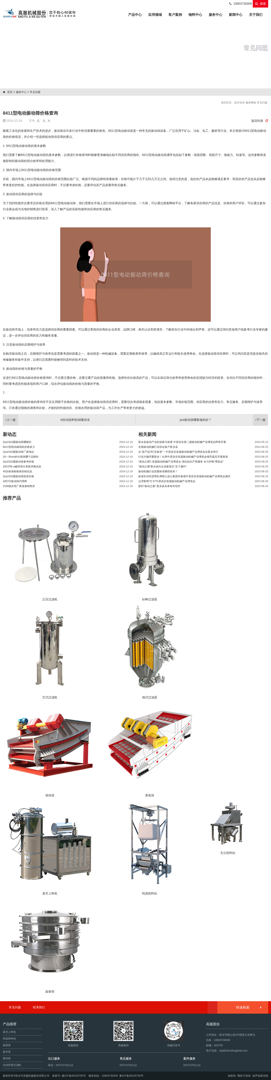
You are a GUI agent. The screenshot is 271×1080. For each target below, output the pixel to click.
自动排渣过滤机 (12, 1064)
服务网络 (251, 102)
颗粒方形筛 (244, 1075)
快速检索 (248, 1007)
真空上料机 (9, 1031)
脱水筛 (7, 1051)
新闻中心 (235, 15)
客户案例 (175, 15)
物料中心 (195, 15)
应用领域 (155, 15)
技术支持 (239, 102)
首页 (9, 92)
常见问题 (35, 92)
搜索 (260, 3)
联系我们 (39, 1007)
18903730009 (240, 3)
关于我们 (256, 15)
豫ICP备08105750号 (74, 1075)
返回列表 (259, 120)
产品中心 (136, 14)
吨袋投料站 (9, 1038)
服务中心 (215, 15)
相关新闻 (147, 434)
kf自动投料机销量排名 (46, 420)
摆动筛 (7, 1058)
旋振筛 (7, 1045)
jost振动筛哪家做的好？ (224, 420)
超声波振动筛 (260, 1075)
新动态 (9, 434)
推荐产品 (12, 498)
